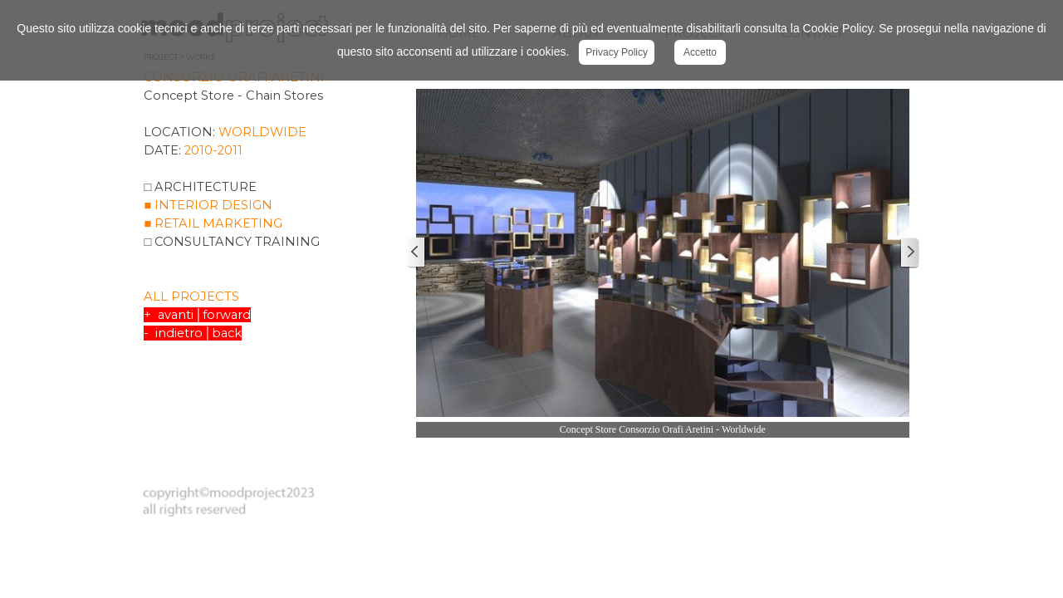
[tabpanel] (270, 220)
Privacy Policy (616, 52)
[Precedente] (416, 253)
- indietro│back (192, 333)
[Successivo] (909, 253)
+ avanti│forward (197, 314)
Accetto (700, 52)
